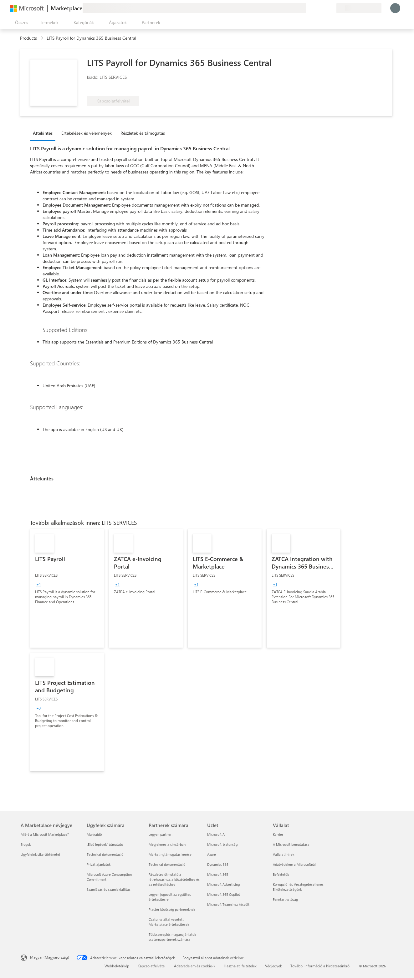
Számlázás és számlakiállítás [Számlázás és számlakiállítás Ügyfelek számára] (108, 889)
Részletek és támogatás (142, 133)
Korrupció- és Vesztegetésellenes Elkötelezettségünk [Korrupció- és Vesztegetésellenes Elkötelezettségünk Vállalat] (298, 887)
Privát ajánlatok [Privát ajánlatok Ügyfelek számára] (98, 864)
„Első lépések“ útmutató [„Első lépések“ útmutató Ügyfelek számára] (105, 844)
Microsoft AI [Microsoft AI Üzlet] (216, 834)
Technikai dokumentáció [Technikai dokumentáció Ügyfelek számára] (105, 854)
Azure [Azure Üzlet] (211, 854)
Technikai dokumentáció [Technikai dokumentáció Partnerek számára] (167, 864)
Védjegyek (273, 965)
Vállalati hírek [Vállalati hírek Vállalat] (283, 854)
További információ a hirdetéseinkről (320, 965)
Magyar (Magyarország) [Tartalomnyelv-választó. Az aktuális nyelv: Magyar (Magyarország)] (49, 957)
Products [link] (28, 38)
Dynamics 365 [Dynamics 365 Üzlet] (217, 864)
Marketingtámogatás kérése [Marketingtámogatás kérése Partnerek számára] (170, 854)
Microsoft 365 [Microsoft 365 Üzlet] (217, 874)
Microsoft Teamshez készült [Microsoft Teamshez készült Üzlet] (228, 904)
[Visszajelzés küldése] (308, 8)
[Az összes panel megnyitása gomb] (20, 22)
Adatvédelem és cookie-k (194, 965)
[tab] (44, 133)
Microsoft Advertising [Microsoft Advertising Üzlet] (223, 884)
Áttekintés (43, 133)
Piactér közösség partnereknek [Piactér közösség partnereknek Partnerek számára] (172, 909)
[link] (67, 588)
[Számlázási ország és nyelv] (358, 8)
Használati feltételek (240, 965)
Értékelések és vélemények (86, 133)
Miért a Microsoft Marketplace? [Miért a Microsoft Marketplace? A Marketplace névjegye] (45, 834)
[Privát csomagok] (331, 8)
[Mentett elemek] (323, 8)
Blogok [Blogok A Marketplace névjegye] (26, 844)
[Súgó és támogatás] (316, 8)
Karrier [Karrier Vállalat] (278, 834)
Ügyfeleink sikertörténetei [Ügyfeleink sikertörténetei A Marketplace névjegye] (40, 854)
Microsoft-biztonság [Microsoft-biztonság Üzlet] (222, 844)
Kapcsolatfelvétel (152, 965)
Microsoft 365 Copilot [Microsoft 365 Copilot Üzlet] (223, 894)
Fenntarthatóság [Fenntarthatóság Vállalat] (285, 899)
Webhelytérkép (117, 965)
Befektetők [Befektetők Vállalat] (281, 874)
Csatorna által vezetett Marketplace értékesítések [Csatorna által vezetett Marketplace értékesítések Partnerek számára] (169, 922)
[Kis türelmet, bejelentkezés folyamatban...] (395, 8)
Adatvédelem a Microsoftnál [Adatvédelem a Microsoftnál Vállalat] (294, 864)
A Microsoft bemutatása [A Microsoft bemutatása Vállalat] (291, 844)
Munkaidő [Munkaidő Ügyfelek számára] (94, 834)
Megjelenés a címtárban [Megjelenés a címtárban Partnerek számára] (167, 844)
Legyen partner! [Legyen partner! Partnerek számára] (160, 834)
